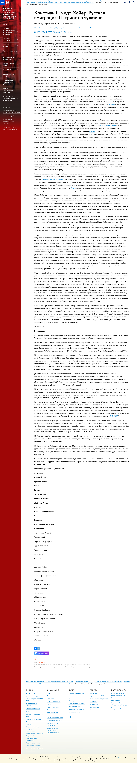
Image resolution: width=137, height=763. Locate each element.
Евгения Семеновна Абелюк (12, 112)
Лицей (49, 693)
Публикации (93, 710)
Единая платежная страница (34, 748)
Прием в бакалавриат (53, 701)
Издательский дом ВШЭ (97, 696)
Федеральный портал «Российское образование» (120, 704)
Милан (92, 131)
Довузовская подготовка (55, 696)
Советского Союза (108, 125)
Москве (112, 104)
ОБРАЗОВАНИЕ (53, 690)
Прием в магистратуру (54, 707)
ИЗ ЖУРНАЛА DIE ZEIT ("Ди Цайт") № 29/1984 (53, 32)
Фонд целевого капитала (33, 719)
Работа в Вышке (30, 751)
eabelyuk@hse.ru (13, 116)
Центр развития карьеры (55, 717)
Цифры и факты (30, 693)
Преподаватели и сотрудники (31, 705)
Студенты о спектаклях (7, 39)
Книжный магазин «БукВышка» (99, 699)
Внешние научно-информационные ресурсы (77, 716)
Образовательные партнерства (53, 724)
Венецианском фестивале (54, 179)
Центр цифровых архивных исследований (108, 682)
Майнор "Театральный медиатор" (8, 90)
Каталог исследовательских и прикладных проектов (10, 31)
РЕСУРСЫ (93, 690)
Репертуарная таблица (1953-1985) (8, 82)
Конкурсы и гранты (74, 712)
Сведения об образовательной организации (31, 738)
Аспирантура (51, 710)
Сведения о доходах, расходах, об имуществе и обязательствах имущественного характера (34, 730)
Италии (73, 188)
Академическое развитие (76, 709)
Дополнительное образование (52, 714)
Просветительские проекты (10, 52)
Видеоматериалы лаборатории (9, 58)
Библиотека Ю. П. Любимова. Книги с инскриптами (9, 98)
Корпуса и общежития (33, 708)
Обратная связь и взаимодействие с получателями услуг (53, 730)
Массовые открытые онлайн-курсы (117, 709)
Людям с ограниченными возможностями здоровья (34, 744)
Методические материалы (8, 75)
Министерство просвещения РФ (116, 699)
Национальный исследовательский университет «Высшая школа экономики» (49, 682)
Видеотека (7, 70)
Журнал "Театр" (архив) (8, 64)
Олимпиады (50, 699)
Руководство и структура (33, 696)
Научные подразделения (76, 693)
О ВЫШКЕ (29, 690)
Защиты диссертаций (74, 706)
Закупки (28, 711)
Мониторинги (72, 701)
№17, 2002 (113, 416)
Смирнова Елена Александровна (10, 128)
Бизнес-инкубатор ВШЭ (54, 720)
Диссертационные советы (76, 704)
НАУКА (71, 690)
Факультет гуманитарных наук (84, 682)
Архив (5, 24)
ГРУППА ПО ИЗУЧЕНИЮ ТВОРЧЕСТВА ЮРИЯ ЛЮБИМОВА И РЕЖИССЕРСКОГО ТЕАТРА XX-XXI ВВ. (10, 13)
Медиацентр (94, 704)
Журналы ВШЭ (94, 707)
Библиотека (93, 693)
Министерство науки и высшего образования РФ (119, 694)
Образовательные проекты (9, 46)
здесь (119, 757)
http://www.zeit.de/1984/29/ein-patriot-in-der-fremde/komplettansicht (63, 28)
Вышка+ (49, 704)
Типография (93, 701)
